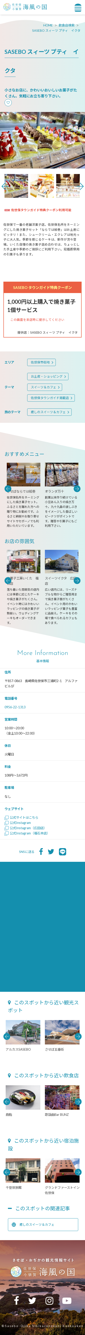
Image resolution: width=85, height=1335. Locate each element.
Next (80, 186)
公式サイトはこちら (21, 817)
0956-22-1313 (15, 707)
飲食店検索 (67, 25)
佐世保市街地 (40, 362)
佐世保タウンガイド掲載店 (50, 398)
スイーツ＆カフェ (43, 387)
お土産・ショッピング (47, 376)
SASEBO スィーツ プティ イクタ (56, 30)
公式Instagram (18, 823)
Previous (5, 186)
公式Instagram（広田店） (26, 828)
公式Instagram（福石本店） (27, 833)
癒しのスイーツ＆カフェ (48, 412)
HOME (48, 25)
